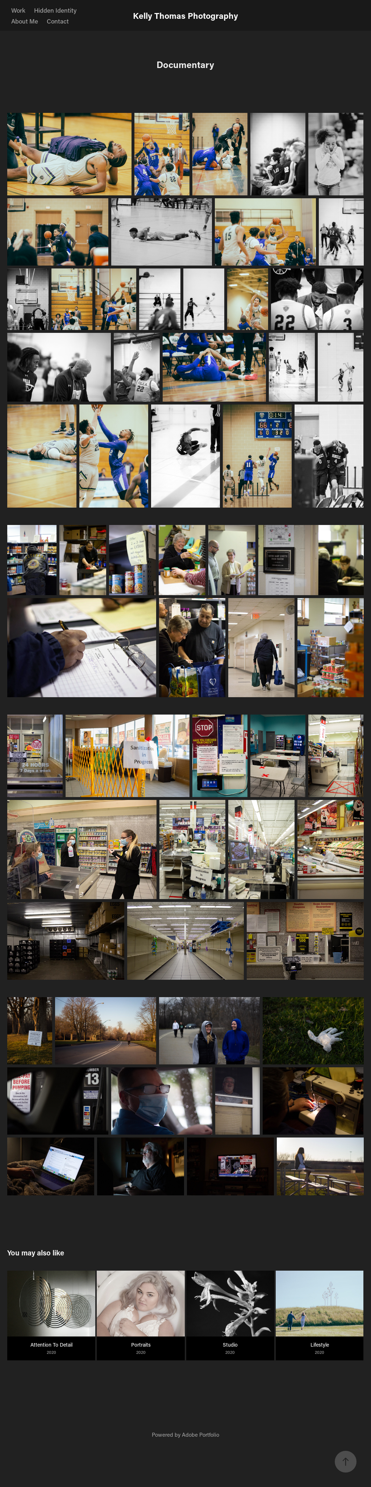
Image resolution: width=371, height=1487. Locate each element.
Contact (58, 21)
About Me (24, 21)
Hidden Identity (55, 10)
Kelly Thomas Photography (185, 15)
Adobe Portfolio (200, 1434)
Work (18, 10)
